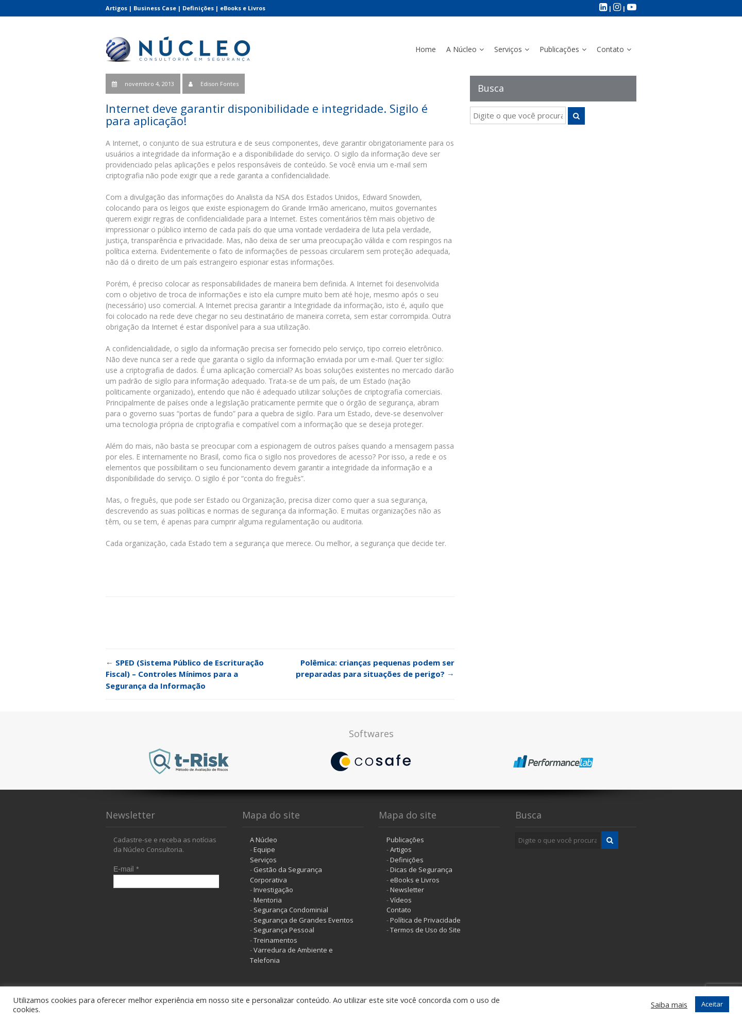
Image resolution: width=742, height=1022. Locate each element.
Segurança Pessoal (284, 929)
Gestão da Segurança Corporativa (286, 874)
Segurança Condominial (291, 909)
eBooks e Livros (242, 8)
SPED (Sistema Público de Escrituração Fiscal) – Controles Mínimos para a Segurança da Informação (185, 674)
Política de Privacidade (425, 920)
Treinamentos (275, 940)
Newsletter (407, 889)
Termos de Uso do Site (425, 929)
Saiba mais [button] (669, 1004)
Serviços (508, 49)
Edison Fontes (219, 84)
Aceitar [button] (712, 1004)
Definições (198, 8)
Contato (610, 49)
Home (425, 49)
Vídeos (401, 900)
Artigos (116, 8)
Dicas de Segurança (421, 869)
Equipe (264, 849)
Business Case (154, 8)
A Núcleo (461, 49)
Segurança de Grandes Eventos (303, 920)
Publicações (559, 49)
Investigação (273, 889)
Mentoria (268, 900)
